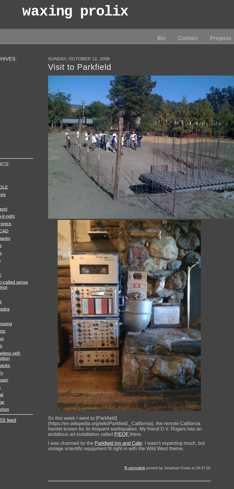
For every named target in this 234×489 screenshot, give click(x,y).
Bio (161, 38)
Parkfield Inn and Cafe (118, 443)
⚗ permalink (134, 468)
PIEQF (122, 434)
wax (75, 13)
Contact (188, 38)
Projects (221, 38)
